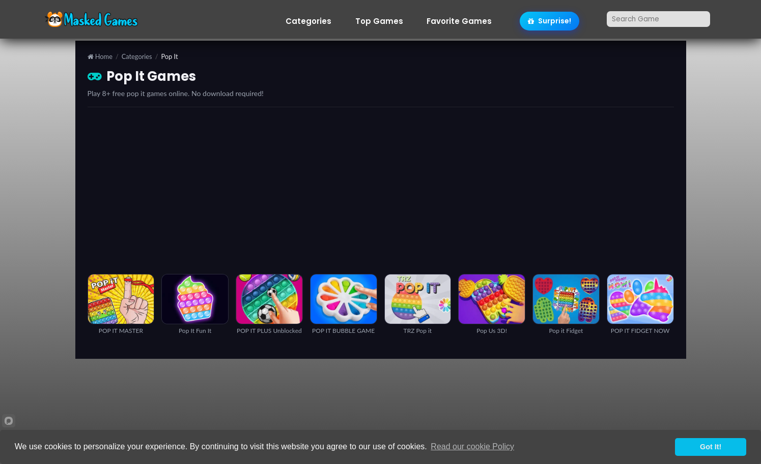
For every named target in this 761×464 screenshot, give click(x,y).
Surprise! (549, 21)
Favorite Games (459, 21)
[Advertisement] (381, 190)
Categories (308, 21)
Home (100, 56)
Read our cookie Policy (472, 446)
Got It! (710, 447)
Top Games (379, 21)
